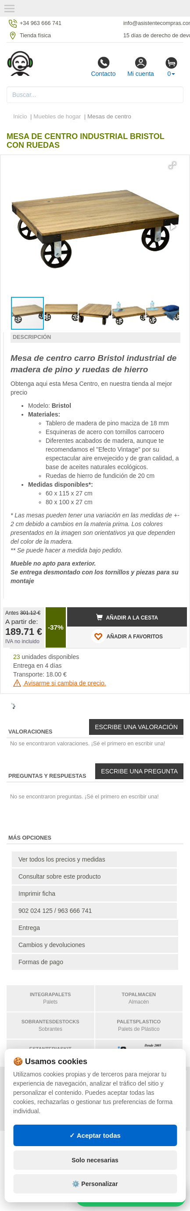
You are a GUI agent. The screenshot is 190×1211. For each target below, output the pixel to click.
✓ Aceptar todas (95, 1135)
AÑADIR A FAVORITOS (127, 636)
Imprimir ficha (36, 893)
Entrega (29, 927)
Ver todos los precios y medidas (61, 859)
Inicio (20, 116)
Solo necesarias (95, 1160)
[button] (172, 165)
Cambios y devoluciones (51, 944)
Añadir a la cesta (127, 617)
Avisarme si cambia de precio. (59, 683)
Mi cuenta (140, 66)
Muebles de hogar (57, 116)
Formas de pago (40, 961)
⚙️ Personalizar (95, 1183)
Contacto (103, 66)
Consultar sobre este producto (59, 876)
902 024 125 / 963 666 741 (55, 910)
